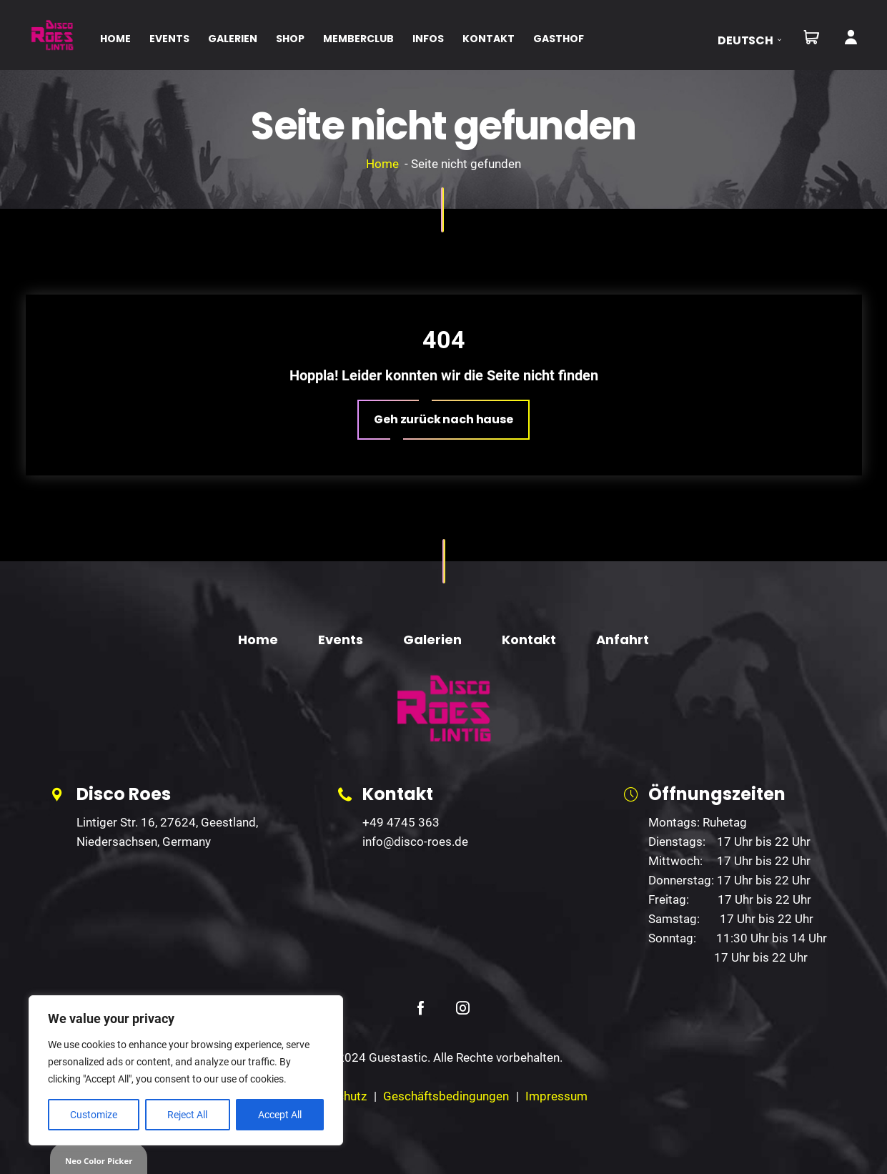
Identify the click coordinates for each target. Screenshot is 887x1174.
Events (340, 639)
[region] (186, 1070)
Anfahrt (622, 639)
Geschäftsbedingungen (446, 1096)
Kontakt (529, 639)
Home (382, 164)
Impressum (556, 1096)
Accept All (280, 1114)
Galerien (432, 639)
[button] (754, 40)
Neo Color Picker (98, 1160)
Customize (93, 1114)
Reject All (187, 1114)
